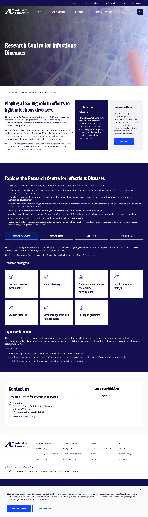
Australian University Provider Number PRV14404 (26, 471)
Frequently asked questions (47, 454)
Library (76, 3)
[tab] (21, 236)
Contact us (136, 3)
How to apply (42, 449)
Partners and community (101, 449)
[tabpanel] (74, 304)
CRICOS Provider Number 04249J (63, 471)
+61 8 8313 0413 (28, 417)
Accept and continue (19, 508)
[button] (140, 489)
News (93, 459)
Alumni (94, 454)
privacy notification (31, 497)
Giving (123, 3)
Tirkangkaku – (19, 467)
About (121, 443)
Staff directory (125, 454)
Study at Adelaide (43, 443)
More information (45, 508)
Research (95, 443)
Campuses (67, 449)
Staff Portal (110, 3)
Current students (92, 3)
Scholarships (41, 459)
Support (122, 449)
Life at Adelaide (70, 443)
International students (72, 454)
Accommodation (70, 459)
